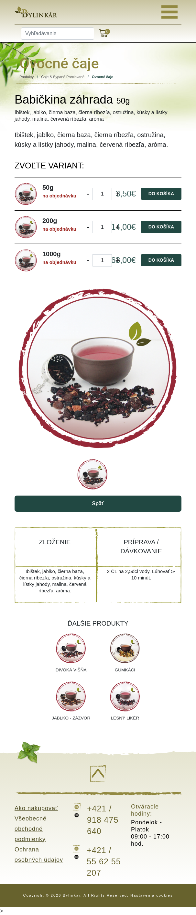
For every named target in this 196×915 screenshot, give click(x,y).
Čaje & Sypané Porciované (62, 77)
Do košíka (161, 193)
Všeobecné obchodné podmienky (31, 828)
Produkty (26, 77)
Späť (98, 503)
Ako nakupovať (36, 808)
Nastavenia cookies (151, 895)
